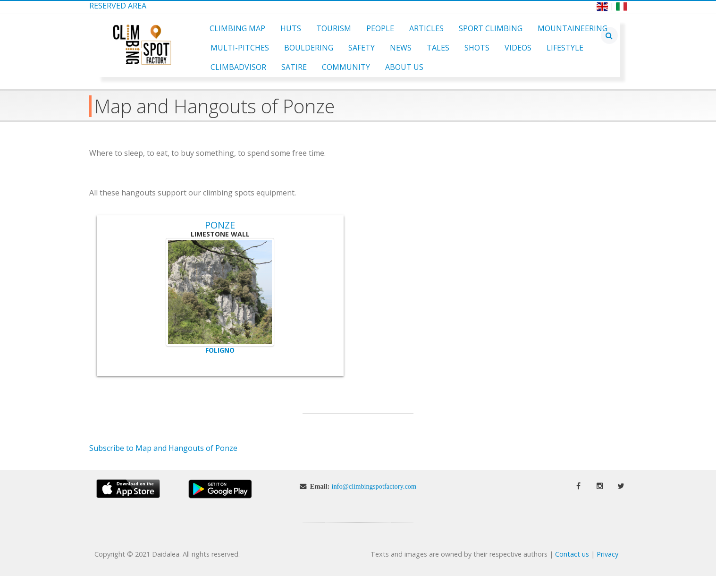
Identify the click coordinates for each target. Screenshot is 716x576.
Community (346, 67)
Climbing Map (237, 28)
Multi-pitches (240, 47)
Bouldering (308, 47)
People (380, 28)
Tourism (333, 28)
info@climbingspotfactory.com (373, 486)
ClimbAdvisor (238, 67)
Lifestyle (565, 47)
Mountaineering (572, 28)
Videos (518, 47)
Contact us (572, 554)
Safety (361, 47)
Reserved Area (117, 5)
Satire (294, 67)
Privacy (607, 554)
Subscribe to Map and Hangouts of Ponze (163, 448)
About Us (404, 67)
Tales (438, 47)
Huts (290, 28)
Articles (426, 28)
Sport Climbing (490, 28)
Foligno (220, 350)
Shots (476, 47)
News (401, 47)
